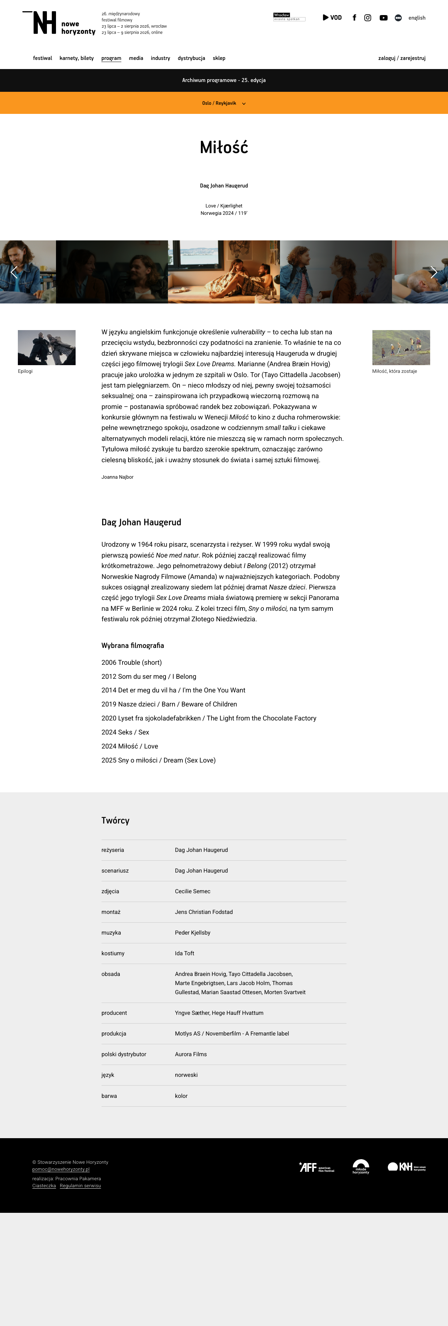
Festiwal (42, 58)
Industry (160, 58)
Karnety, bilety (76, 58)
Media (136, 58)
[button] (433, 328)
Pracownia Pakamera (78, 1292)
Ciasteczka (44, 1298)
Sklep (219, 58)
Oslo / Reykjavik (218, 103)
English (417, 18)
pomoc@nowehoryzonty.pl (61, 1282)
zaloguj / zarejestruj (402, 58)
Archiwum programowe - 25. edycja (224, 80)
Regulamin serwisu (80, 1298)
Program (111, 58)
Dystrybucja (191, 58)
